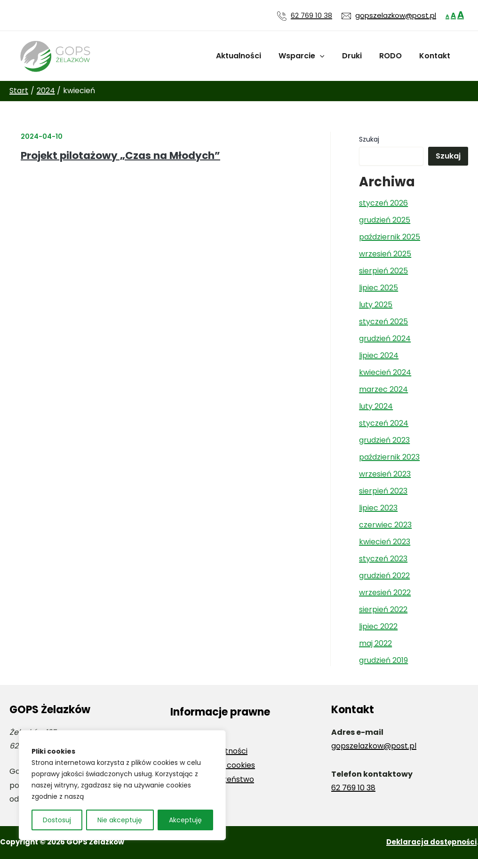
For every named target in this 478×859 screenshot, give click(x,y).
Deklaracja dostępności (431, 842)
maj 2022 (375, 643)
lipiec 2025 (378, 287)
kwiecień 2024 (385, 372)
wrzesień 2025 (385, 253)
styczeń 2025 (383, 321)
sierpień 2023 (383, 490)
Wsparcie (310, 56)
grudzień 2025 (384, 220)
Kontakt (436, 55)
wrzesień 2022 (385, 592)
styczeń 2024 (383, 423)
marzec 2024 (383, 389)
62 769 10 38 (311, 15)
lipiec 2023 (378, 507)
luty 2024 (376, 406)
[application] (328, 56)
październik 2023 (389, 457)
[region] (122, 785)
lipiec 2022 (378, 626)
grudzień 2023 (384, 440)
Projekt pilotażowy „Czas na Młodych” (120, 155)
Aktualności (249, 55)
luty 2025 (375, 304)
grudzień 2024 (385, 338)
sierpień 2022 (383, 609)
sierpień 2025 (383, 270)
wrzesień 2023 (385, 474)
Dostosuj (57, 820)
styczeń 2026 (383, 203)
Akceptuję (185, 820)
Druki (358, 55)
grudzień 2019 (383, 660)
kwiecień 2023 (384, 541)
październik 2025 (389, 236)
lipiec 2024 (378, 355)
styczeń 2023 (383, 558)
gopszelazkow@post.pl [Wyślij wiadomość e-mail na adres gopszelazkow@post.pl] (395, 15)
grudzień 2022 (384, 575)
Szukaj (369, 139)
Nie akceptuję (119, 820)
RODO (394, 55)
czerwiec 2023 (385, 524)
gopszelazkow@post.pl (373, 745)
